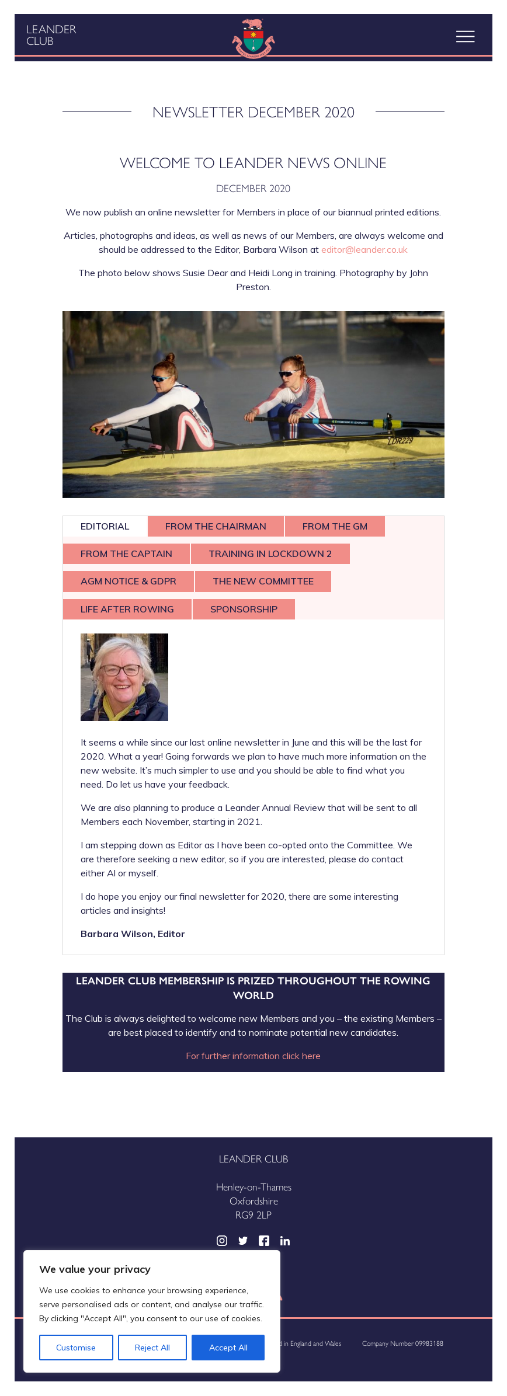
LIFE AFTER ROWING (127, 609)
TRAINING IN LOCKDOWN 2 (270, 553)
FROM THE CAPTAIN (126, 553)
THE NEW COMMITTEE (263, 581)
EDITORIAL (105, 526)
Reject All (152, 1347)
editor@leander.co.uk (364, 249)
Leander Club (51, 34)
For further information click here (253, 1055)
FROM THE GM (335, 526)
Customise (76, 1347)
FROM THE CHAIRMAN (215, 526)
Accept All (228, 1347)
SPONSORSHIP (243, 609)
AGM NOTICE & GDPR (128, 581)
